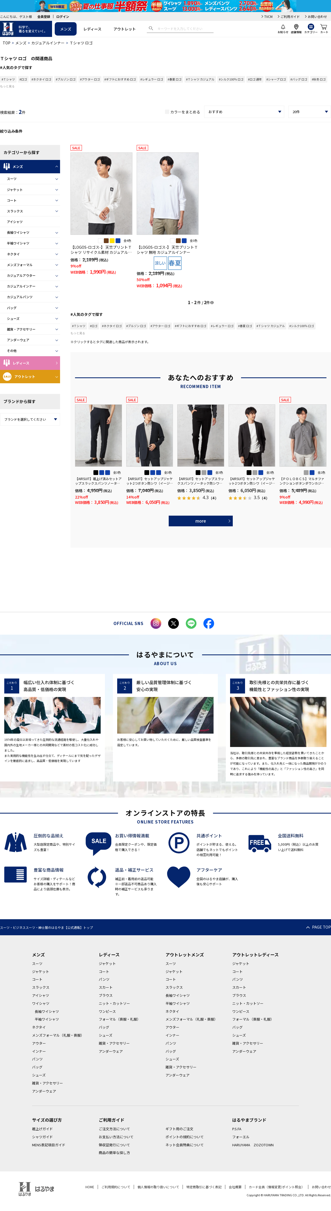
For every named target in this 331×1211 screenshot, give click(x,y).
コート (12, 200)
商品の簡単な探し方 (114, 1152)
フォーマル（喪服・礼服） (119, 1019)
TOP (6, 42)
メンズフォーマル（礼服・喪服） (58, 1035)
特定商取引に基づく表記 (204, 1187)
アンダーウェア (18, 340)
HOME (89, 1187)
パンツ (37, 1058)
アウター (39, 1043)
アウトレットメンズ (184, 954)
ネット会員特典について (184, 1144)
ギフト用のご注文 (179, 1128)
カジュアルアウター (21, 275)
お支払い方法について (116, 1136)
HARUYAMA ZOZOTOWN (253, 1144)
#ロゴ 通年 (255, 79)
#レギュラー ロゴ (151, 79)
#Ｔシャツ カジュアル (200, 79)
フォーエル (241, 1136)
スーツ (12, 178)
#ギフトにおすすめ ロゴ (120, 79)
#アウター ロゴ (90, 79)
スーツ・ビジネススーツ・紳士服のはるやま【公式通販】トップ (46, 927)
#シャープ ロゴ (276, 79)
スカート (106, 987)
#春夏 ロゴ (175, 79)
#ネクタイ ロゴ (41, 79)
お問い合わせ (317, 16)
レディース (92, 29)
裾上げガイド (42, 1128)
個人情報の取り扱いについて (158, 1187)
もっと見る (7, 86)
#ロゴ (23, 79)
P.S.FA (236, 1128)
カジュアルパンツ (20, 296)
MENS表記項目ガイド (48, 1144)
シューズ (13, 318)
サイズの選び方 (47, 1120)
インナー (39, 1051)
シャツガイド (42, 1136)
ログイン (62, 16)
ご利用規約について (115, 1187)
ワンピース (107, 1011)
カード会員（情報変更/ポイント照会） (277, 1187)
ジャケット (15, 189)
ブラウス (106, 995)
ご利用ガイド (290, 16)
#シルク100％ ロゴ (231, 79)
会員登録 (43, 16)
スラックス (15, 211)
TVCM (268, 16)
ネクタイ (13, 254)
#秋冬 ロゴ (319, 79)
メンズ (65, 29)
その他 (12, 350)
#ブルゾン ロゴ (66, 79)
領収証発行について (114, 1144)
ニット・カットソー (114, 1003)
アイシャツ (15, 221)
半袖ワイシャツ (18, 243)
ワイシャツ (40, 1003)
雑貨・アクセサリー (21, 329)
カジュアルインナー (48, 42)
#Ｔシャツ (8, 79)
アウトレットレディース (255, 954)
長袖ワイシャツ (18, 232)
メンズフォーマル (20, 264)
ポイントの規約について (184, 1136)
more (200, 521)
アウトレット (124, 29)
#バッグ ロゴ (298, 79)
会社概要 (235, 1187)
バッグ (12, 307)
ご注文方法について (114, 1128)
